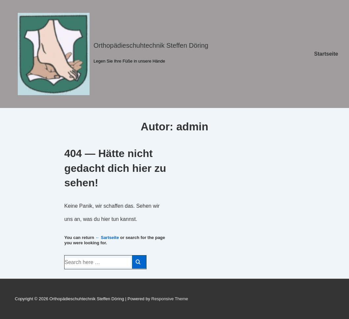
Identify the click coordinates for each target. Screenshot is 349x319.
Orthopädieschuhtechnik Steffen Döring (151, 45)
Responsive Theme (169, 298)
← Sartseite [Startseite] (107, 237)
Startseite (326, 54)
